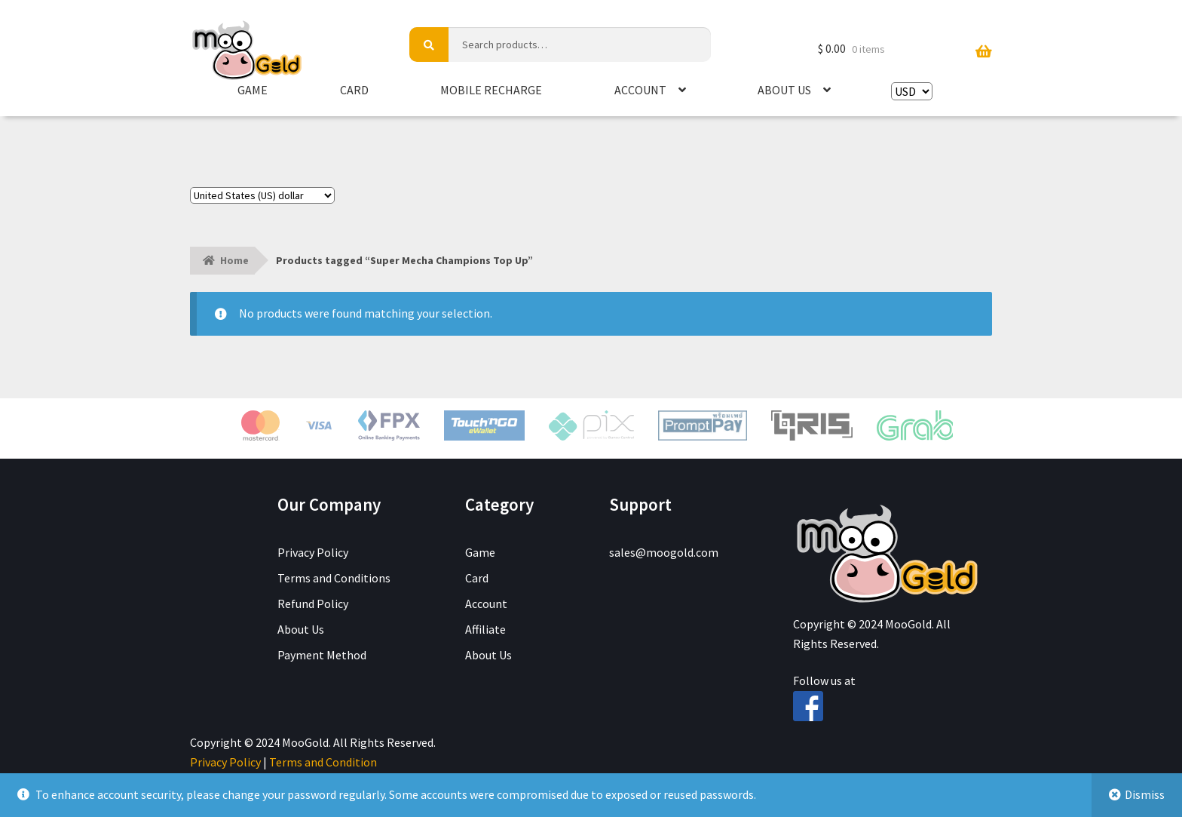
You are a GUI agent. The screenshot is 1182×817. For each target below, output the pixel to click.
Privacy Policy (312, 552)
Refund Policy (312, 603)
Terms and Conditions (333, 577)
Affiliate (485, 629)
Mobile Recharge (491, 89)
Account (640, 89)
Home (234, 260)
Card (354, 89)
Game (252, 89)
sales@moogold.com (663, 552)
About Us (784, 89)
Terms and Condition (323, 761)
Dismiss (1145, 794)
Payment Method (321, 654)
